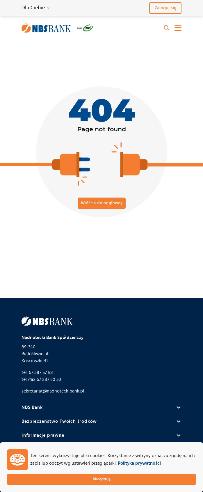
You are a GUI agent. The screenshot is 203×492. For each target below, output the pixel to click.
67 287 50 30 (49, 379)
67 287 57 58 (41, 372)
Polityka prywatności (139, 463)
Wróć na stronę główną (101, 203)
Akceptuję (101, 479)
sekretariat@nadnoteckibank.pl (53, 391)
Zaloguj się (165, 8)
